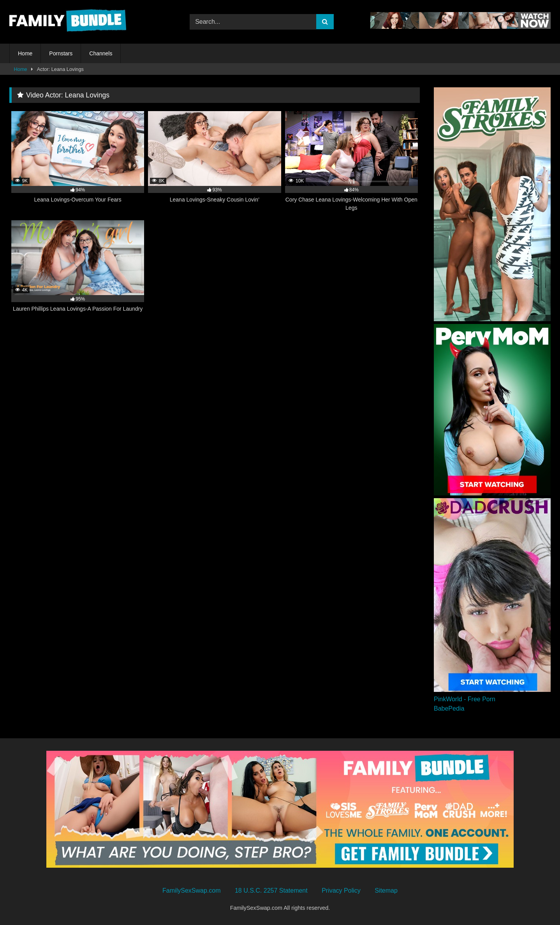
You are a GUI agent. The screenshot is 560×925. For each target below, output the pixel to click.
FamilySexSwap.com (191, 890)
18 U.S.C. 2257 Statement (271, 890)
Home (25, 53)
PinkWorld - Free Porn (464, 699)
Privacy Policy (341, 890)
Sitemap (386, 890)
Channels (100, 53)
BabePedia (449, 708)
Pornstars (60, 53)
